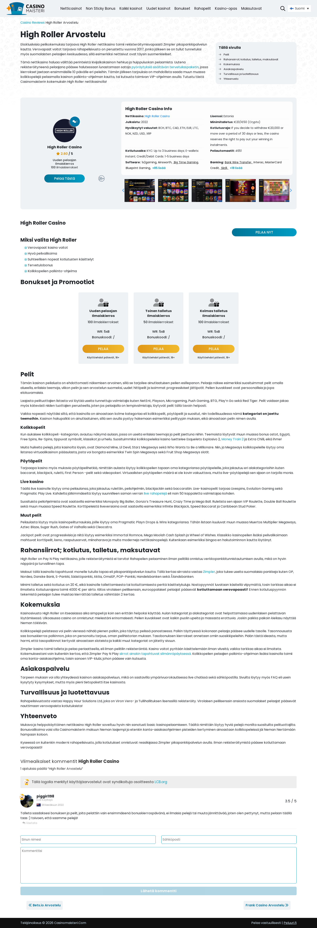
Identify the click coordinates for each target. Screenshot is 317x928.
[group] (140, 190)
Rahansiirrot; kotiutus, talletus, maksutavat (248, 59)
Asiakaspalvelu (231, 69)
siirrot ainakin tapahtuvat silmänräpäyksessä (155, 653)
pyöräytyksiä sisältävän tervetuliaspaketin (165, 67)
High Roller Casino (157, 116)
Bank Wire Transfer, (239, 162)
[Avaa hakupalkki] (283, 8)
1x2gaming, (149, 162)
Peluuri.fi (290, 923)
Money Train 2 (232, 439)
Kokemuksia (229, 64)
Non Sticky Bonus (100, 8)
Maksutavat (251, 8)
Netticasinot (71, 8)
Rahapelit (202, 8)
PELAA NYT (264, 232)
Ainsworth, (165, 162)
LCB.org (161, 781)
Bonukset (182, 8)
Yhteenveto (229, 79)
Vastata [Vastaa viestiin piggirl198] (29, 823)
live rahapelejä (155, 493)
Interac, (259, 162)
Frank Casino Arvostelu (265, 905)
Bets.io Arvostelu (47, 905)
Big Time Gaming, (186, 162)
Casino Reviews (32, 22)
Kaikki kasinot (130, 8)
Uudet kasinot (158, 8)
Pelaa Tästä (64, 178)
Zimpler (209, 571)
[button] (123, 190)
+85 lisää (159, 168)
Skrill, (224, 168)
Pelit (224, 54)
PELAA (103, 348)
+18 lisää (236, 168)
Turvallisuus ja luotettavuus (239, 74)
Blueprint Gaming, (138, 168)
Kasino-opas (226, 8)
